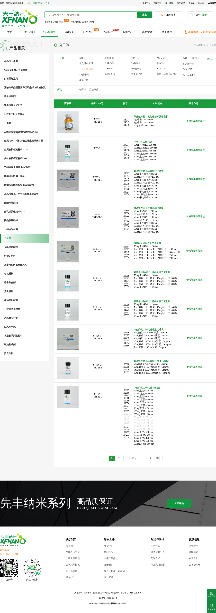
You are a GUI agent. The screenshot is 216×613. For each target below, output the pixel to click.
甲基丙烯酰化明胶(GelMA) (82, 22)
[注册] (47, 3)
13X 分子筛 (137, 74)
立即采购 (179, 503)
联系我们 (70, 577)
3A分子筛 (187, 69)
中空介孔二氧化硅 (143, 142)
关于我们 (29, 32)
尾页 (158, 458)
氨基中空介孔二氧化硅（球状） (150, 171)
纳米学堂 (167, 32)
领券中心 (158, 3)
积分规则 (108, 577)
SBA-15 (135, 58)
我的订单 (181, 3)
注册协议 (108, 564)
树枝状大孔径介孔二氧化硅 (147, 243)
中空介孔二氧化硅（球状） (147, 388)
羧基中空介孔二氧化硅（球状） (150, 208)
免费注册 (108, 546)
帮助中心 (124, 592)
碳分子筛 (84, 80)
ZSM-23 (161, 68)
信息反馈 (115, 592)
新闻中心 (127, 32)
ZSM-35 (109, 68)
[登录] (28, 3)
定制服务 (68, 32)
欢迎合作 (193, 558)
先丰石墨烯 (71, 571)
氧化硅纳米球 (86, 63)
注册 (204, 14)
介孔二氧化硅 (86, 69)
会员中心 (146, 3)
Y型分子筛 (188, 64)
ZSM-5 (160, 63)
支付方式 (155, 546)
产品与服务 (49, 32)
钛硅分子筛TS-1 (191, 58)
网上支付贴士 (158, 564)
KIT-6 (82, 58)
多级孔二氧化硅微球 (167, 74)
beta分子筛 (136, 68)
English (201, 3)
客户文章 (147, 32)
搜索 (144, 14)
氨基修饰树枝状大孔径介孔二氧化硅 (152, 272)
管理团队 (97, 592)
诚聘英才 (193, 552)
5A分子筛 (110, 74)
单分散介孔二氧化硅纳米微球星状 (151, 116)
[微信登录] (38, 3)
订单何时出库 (158, 552)
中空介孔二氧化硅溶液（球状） (150, 329)
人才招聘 (78, 592)
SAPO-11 (135, 63)
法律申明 (193, 546)
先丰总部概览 (73, 564)
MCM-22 (161, 58)
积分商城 (169, 3)
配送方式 (155, 558)
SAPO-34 (109, 63)
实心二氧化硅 (190, 75)
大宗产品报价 (111, 558)
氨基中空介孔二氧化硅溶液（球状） (152, 361)
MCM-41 (109, 58)
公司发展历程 (73, 558)
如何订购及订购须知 (114, 571)
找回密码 (108, 552)
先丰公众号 (194, 564)
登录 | (198, 14)
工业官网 (212, 3)
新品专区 (88, 32)
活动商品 (94, 89)
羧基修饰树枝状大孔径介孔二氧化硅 (152, 301)
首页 (9, 32)
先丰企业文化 (73, 552)
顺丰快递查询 (136, 592)
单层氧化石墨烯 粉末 (54, 22)
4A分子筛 (84, 74)
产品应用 (108, 32)
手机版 (192, 3)
